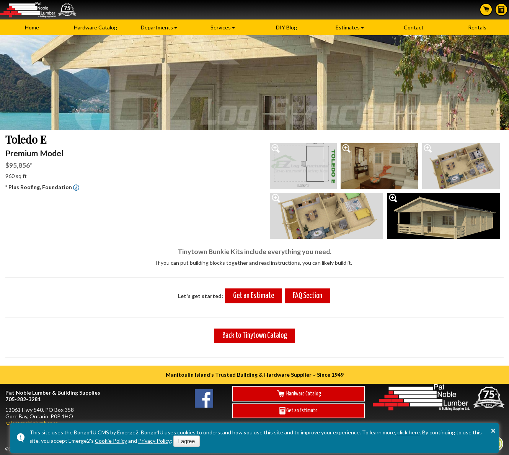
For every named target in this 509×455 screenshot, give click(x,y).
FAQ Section (307, 296)
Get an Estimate (253, 296)
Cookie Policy (111, 440)
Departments (157, 27)
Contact (414, 27)
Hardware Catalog (95, 27)
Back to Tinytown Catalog (254, 335)
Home (32, 27)
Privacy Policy (154, 440)
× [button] (493, 430)
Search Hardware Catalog (486, 9)
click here (408, 432)
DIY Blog (286, 27)
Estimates (501, 9)
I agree (186, 441)
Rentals (477, 27)
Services (220, 27)
